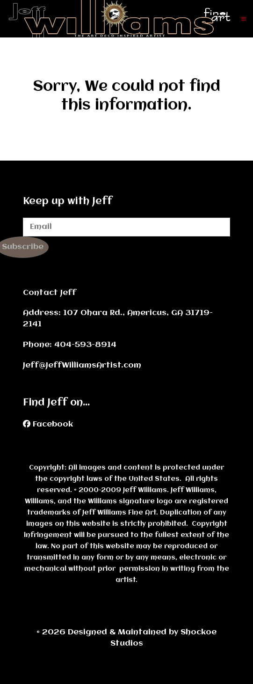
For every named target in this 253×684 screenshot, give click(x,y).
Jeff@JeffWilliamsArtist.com (82, 365)
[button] (243, 18)
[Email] (126, 227)
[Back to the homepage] (124, 18)
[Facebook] (48, 424)
